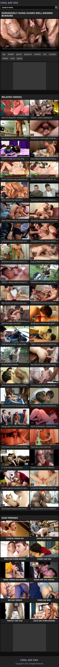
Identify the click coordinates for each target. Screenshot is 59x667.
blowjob (11, 54)
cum (44, 54)
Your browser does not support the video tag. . (29, 35)
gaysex (19, 58)
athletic (5, 58)
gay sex (19, 54)
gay (4, 54)
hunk (12, 58)
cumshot (37, 54)
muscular (52, 54)
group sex (28, 54)
